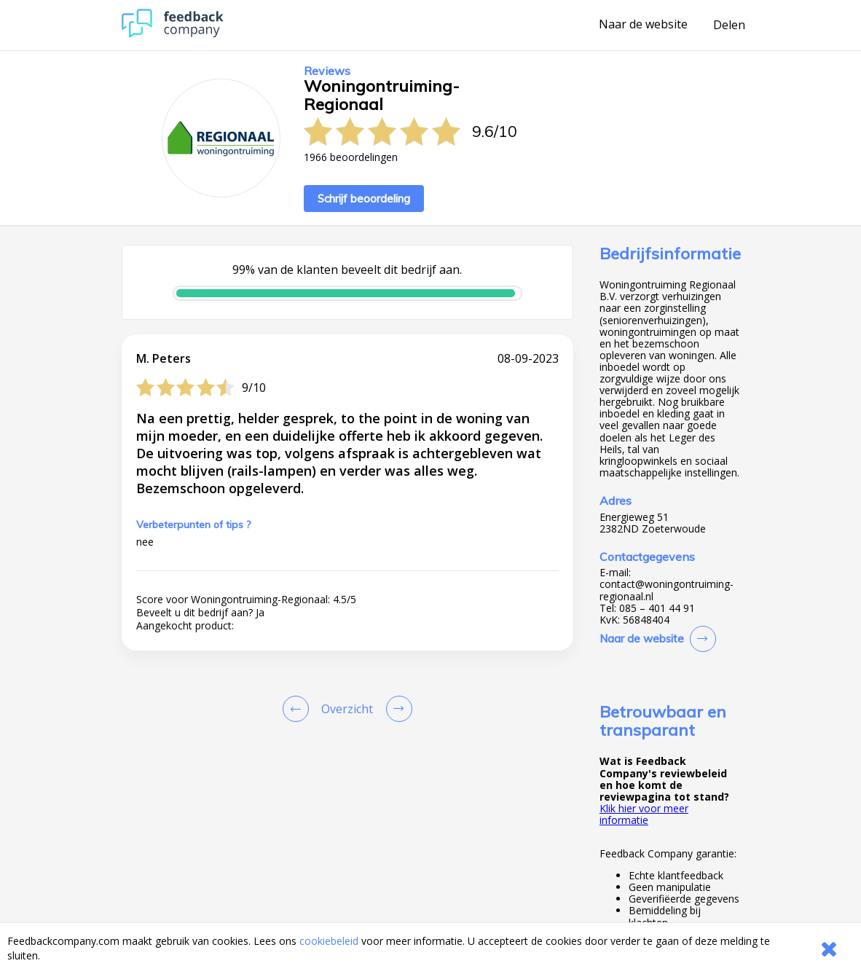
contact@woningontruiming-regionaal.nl (666, 590)
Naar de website (643, 24)
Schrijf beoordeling (364, 198)
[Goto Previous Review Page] (299, 709)
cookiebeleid (328, 941)
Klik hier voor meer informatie (643, 814)
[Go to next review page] (396, 709)
